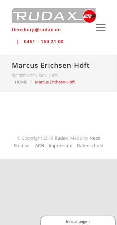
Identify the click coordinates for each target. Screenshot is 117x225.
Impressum (60, 145)
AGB (39, 145)
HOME (21, 82)
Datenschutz (90, 145)
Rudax (61, 138)
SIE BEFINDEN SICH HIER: (35, 75)
